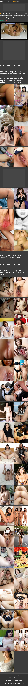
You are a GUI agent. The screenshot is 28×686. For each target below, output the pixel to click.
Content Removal (17, 680)
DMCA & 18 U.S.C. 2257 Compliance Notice (14, 683)
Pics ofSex (14, 1)
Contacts (8, 680)
